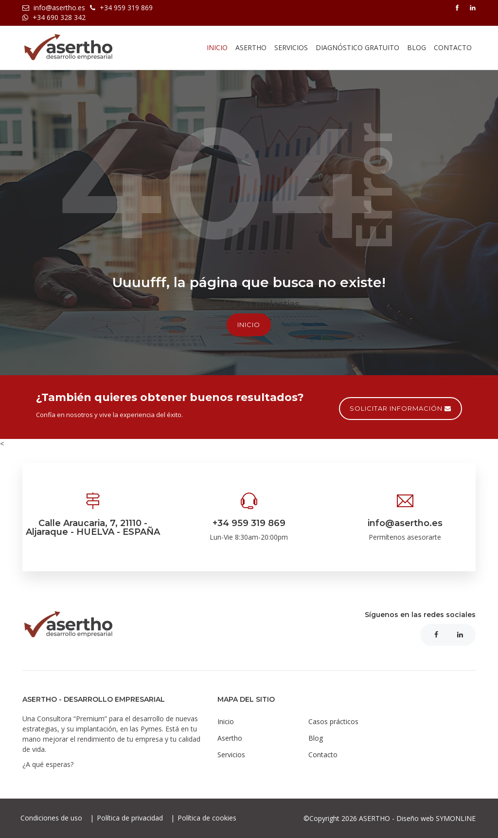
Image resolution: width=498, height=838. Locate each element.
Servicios (291, 47)
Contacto (453, 47)
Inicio (217, 47)
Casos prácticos (333, 721)
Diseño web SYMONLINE (436, 818)
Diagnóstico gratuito (357, 47)
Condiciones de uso (52, 817)
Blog (416, 47)
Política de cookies (207, 817)
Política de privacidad (131, 817)
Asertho (229, 738)
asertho (251, 47)
